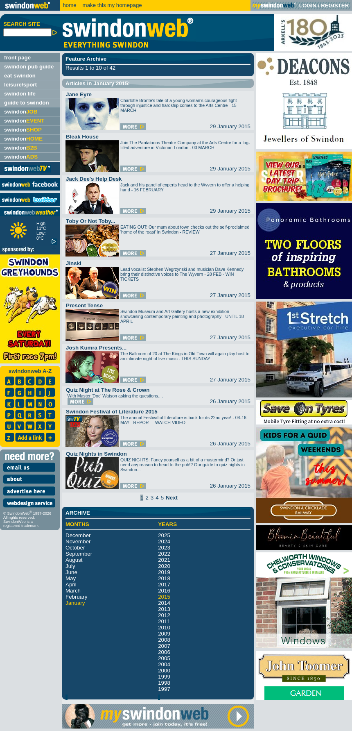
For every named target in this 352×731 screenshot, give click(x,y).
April (71, 584)
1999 (164, 677)
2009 (164, 634)
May (70, 578)
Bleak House (82, 137)
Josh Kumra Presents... (96, 348)
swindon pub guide (29, 67)
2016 (164, 591)
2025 (164, 535)
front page (17, 57)
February (76, 597)
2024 (164, 541)
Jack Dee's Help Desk (94, 179)
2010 (164, 627)
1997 (164, 689)
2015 (164, 597)
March (73, 591)
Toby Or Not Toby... (90, 221)
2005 (164, 658)
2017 (164, 584)
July (70, 566)
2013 (164, 609)
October (75, 548)
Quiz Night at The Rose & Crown (107, 390)
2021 (164, 560)
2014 (164, 603)
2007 (164, 646)
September (78, 554)
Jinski (73, 263)
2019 (164, 572)
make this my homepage (111, 5)
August (74, 560)
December (77, 535)
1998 (164, 683)
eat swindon (20, 76)
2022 (164, 554)
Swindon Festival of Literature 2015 (112, 412)
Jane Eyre (79, 94)
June (71, 572)
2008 (164, 640)
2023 (164, 548)
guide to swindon (26, 103)
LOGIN (307, 5)
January (75, 603)
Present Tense (84, 305)
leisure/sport (20, 85)
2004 (164, 664)
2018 (164, 578)
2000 (164, 670)
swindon (20, 112)
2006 (164, 652)
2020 (164, 566)
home (69, 5)
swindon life (20, 94)
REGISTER (335, 5)
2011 (164, 621)
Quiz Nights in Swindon (96, 454)
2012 (164, 615)
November (77, 541)
